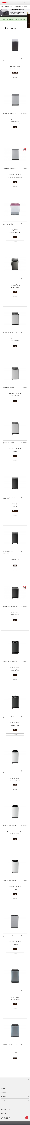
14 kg (15, 1058)
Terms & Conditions (8, 1122)
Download (3, 1113)
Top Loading (10, 28)
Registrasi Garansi (6, 1109)
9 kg (15, 839)
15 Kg (15, 291)
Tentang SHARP (5, 1079)
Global (3, 1088)
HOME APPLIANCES (8, 6)
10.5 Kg (15, 510)
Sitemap (3, 1092)
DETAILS (15, 77)
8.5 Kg (15, 620)
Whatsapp (26, 1117)
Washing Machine (17, 6)
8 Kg (15, 456)
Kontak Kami (4, 1096)
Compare (25, 58)
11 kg (15, 729)
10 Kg (15, 346)
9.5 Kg (15, 565)
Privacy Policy (18, 1122)
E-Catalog (3, 1105)
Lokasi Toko (4, 1100)
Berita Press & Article (6, 1084)
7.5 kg (15, 949)
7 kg (15, 182)
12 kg (15, 675)
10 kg (15, 784)
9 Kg (15, 401)
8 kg (15, 127)
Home (2, 6)
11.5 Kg (15, 72)
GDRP (24, 1122)
